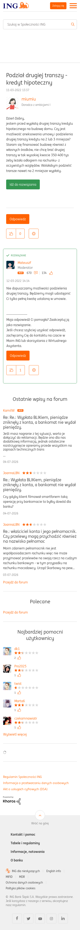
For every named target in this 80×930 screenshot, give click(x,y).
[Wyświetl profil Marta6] (26, 701)
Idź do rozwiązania (23, 184)
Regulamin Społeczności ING (22, 777)
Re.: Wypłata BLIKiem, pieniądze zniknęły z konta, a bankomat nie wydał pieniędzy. (39, 484)
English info (53, 871)
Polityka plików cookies (20, 888)
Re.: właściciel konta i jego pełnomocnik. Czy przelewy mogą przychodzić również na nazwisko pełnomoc (40, 536)
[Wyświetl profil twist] (26, 684)
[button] (11, 233)
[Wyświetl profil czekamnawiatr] (26, 719)
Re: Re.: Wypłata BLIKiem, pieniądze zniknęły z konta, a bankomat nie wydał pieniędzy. (39, 422)
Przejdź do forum (15, 582)
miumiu (29, 99)
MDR (22, 877)
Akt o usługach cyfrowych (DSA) (25, 789)
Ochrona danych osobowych (24, 882)
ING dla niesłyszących (26, 871)
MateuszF (24, 263)
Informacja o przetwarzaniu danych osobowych (36, 783)
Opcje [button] (34, 233)
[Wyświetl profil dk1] (26, 649)
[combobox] (40, 24)
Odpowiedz (18, 219)
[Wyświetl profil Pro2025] (26, 666)
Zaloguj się (58, 5)
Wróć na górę (40, 823)
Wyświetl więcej (15, 734)
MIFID (9, 877)
